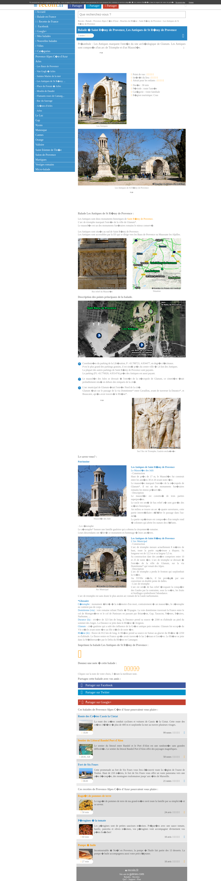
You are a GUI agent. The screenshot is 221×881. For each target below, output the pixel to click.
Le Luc (39, 115)
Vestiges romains (44, 164)
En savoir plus (180, 2)
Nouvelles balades (46, 41)
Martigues (41, 159)
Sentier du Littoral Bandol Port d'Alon (100, 738)
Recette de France (46, 21)
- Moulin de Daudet (45, 91)
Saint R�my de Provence (140, 217)
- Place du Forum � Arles (48, 86)
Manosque (41, 130)
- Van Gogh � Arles (45, 71)
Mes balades (43, 36)
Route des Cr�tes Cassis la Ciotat (98, 714)
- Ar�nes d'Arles (43, 106)
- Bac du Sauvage (43, 101)
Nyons (39, 125)
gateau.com (137, 872)
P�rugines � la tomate (92, 819)
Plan (139, 878)
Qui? (125, 878)
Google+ (41, 31)
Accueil (40, 11)
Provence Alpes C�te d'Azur (51, 56)
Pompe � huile (87, 843)
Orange (39, 139)
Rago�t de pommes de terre (94, 794)
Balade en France (45, 16)
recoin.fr (133, 868)
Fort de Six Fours (88, 763)
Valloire (39, 144)
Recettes (136, 875)
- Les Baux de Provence (47, 66)
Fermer (191, 2)
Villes (39, 45)
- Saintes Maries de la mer (48, 76)
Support (131, 878)
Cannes (39, 134)
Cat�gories (42, 51)
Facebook (42, 26)
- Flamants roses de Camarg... (49, 96)
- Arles (38, 110)
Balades (127, 875)
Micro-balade (42, 169)
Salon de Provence (45, 154)
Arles (38, 61)
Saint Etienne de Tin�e (48, 149)
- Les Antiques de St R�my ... (50, 81)
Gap (37, 120)
